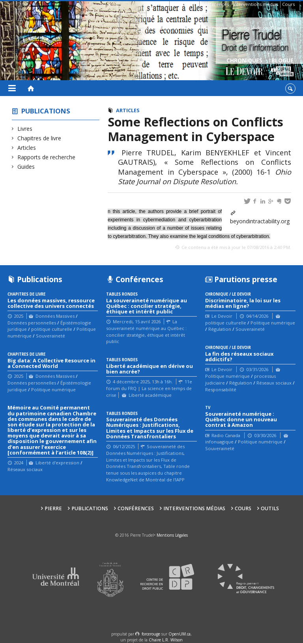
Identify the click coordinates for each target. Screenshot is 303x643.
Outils (288, 20)
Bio (114, 13)
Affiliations (133, 13)
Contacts (157, 13)
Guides (26, 166)
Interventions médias (255, 4)
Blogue (282, 67)
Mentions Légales (172, 535)
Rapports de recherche (46, 157)
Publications (184, 4)
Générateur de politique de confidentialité (248, 28)
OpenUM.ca (179, 634)
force (151, 634)
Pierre (160, 4)
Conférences (215, 4)
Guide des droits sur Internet (167, 28)
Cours (288, 4)
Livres (25, 128)
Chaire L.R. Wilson (166, 640)
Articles (27, 147)
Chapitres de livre (39, 138)
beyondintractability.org (260, 221)
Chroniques (244, 67)
